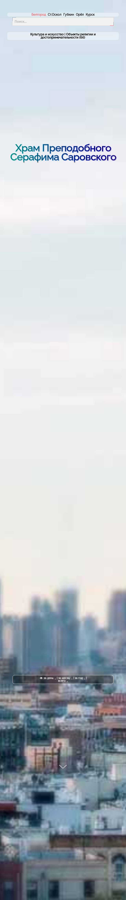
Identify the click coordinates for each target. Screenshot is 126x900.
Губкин (68, 14)
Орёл (80, 14)
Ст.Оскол (54, 14)
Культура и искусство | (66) (63, 36)
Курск (90, 14)
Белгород (38, 14)
